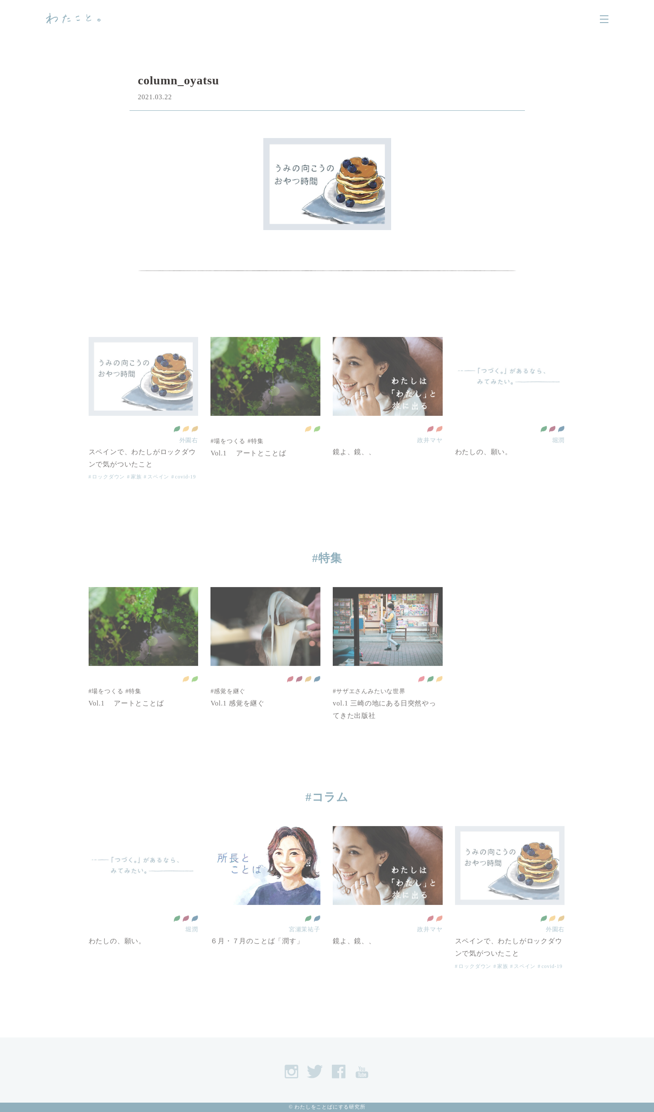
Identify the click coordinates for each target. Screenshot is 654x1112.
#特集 (327, 558)
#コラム (327, 797)
